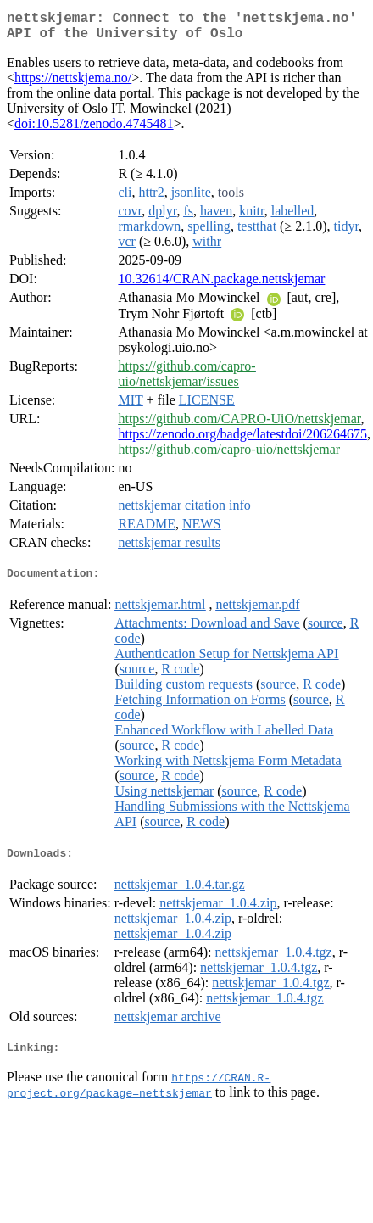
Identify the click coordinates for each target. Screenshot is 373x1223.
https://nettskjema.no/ (72, 84)
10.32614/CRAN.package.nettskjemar (221, 285)
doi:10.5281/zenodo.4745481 (94, 130)
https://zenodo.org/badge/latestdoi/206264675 (242, 440)
